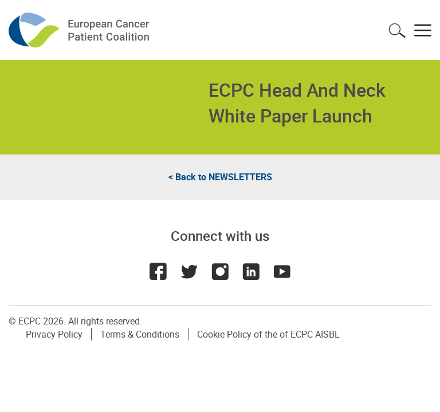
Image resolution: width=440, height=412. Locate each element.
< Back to (220, 177)
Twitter (189, 271)
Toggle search (397, 30)
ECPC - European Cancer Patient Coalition (80, 30)
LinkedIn (251, 271)
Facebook (158, 271)
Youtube (281, 271)
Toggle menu (422, 30)
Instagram (220, 271)
